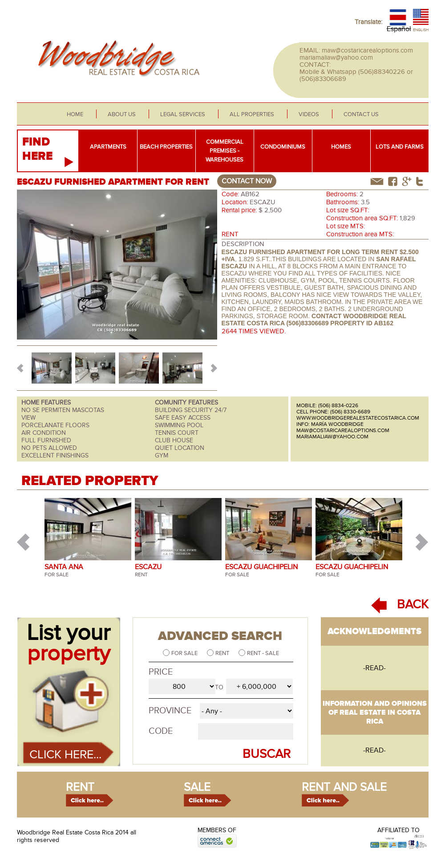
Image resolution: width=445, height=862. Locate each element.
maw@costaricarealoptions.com (367, 50)
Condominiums (282, 146)
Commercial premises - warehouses (224, 150)
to (219, 687)
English (421, 30)
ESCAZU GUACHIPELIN (261, 567)
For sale (185, 653)
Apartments (108, 146)
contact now (247, 181)
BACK (413, 604)
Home (75, 114)
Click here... (65, 755)
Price (161, 672)
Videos (309, 114)
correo (377, 181)
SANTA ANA (63, 567)
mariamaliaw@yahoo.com (336, 57)
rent (80, 787)
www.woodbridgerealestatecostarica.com (357, 418)
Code (161, 731)
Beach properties (166, 146)
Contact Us (361, 114)
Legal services (182, 114)
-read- (374, 668)
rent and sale (344, 787)
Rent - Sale (263, 653)
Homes (341, 146)
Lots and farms (400, 146)
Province (170, 710)
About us (122, 114)
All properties (252, 114)
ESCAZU (148, 567)
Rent (223, 653)
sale (197, 787)
